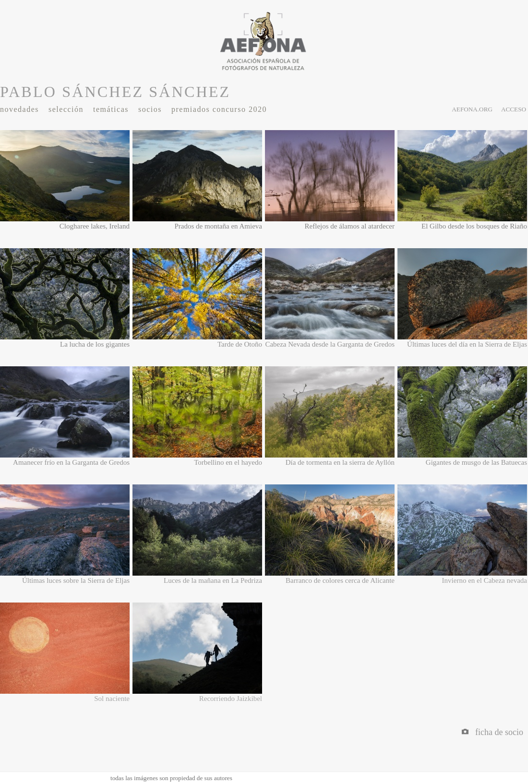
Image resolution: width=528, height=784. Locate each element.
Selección (66, 109)
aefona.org (472, 109)
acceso (513, 109)
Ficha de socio (492, 732)
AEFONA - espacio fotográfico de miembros (264, 41)
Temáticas (111, 109)
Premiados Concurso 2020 (219, 109)
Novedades (19, 109)
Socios (150, 109)
